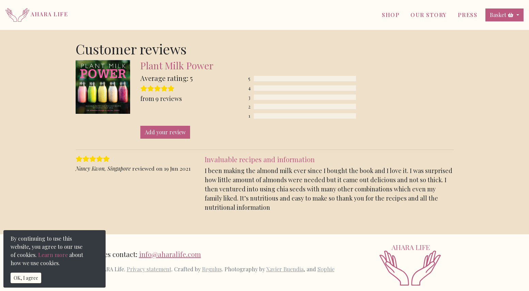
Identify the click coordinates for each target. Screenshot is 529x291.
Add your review (165, 132)
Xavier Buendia (285, 269)
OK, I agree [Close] (26, 278)
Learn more (53, 254)
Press (468, 14)
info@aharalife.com (170, 254)
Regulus (212, 269)
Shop (391, 14)
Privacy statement (149, 269)
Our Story (428, 14)
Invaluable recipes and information (260, 159)
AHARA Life (36, 14)
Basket (501, 14)
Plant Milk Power (177, 65)
